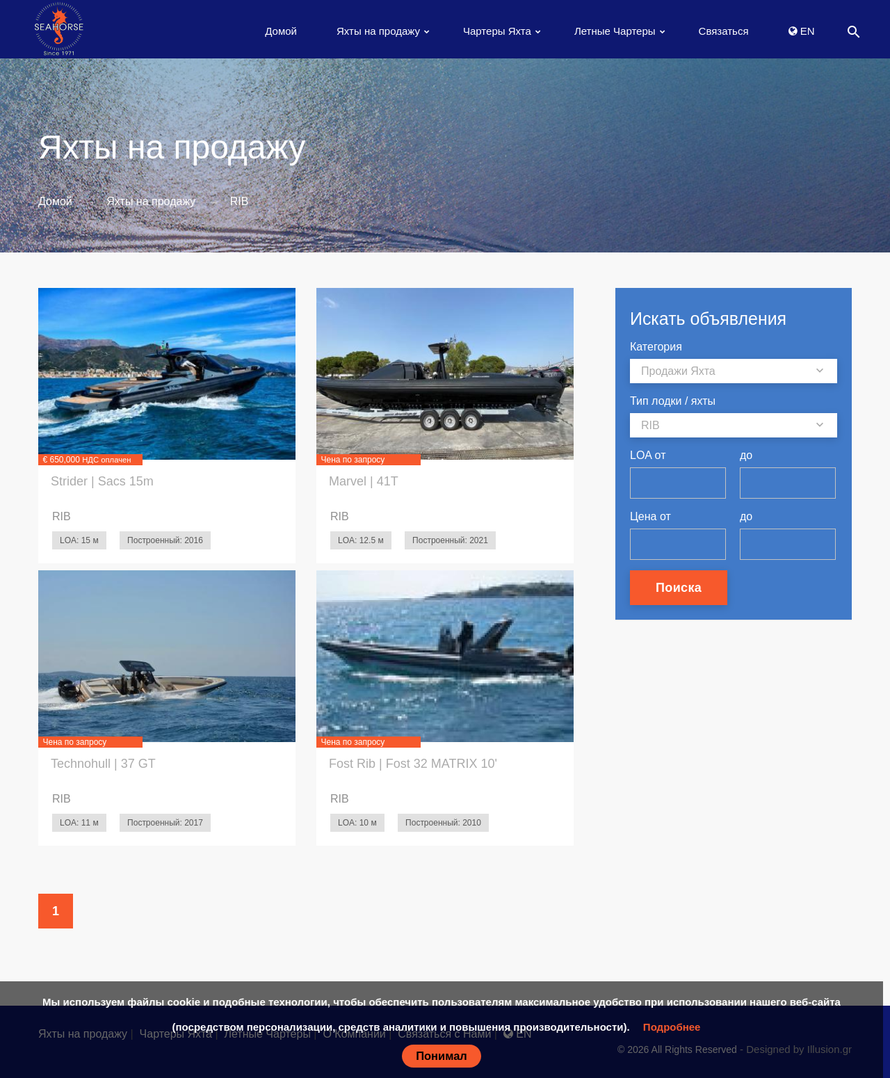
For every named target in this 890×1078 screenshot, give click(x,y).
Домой (281, 31)
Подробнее (672, 1027)
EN (801, 31)
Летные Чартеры (615, 31)
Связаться (724, 31)
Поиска (679, 588)
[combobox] (733, 371)
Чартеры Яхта (497, 31)
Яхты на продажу (378, 31)
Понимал (441, 1055)
